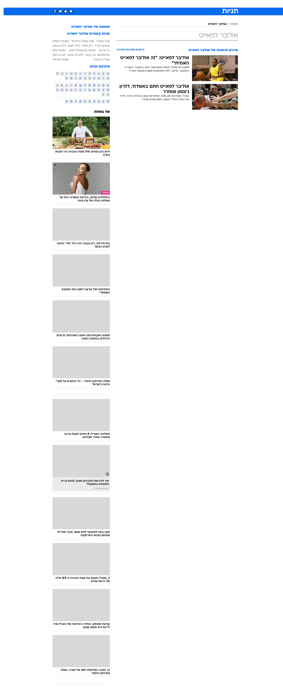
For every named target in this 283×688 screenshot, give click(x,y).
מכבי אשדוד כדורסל (79, 41)
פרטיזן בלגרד (98, 45)
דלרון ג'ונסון (56, 45)
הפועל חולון (56, 50)
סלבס (171, 3)
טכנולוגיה (112, 3)
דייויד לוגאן (70, 45)
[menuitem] (207, 4)
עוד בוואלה (98, 112)
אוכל (151, 3)
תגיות (230, 24)
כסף (161, 3)
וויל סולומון (100, 54)
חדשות (209, 3)
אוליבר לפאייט (213, 24)
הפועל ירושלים (57, 41)
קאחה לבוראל (57, 59)
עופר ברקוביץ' (98, 59)
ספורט (196, 3)
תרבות (184, 3)
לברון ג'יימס (55, 54)
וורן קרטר (86, 54)
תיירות (126, 3)
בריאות (139, 3)
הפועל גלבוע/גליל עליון (79, 50)
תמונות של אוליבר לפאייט (87, 27)
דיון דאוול (83, 45)
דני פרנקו (100, 50)
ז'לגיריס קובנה (71, 54)
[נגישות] (5, 4)
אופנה (98, 3)
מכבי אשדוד (99, 41)
